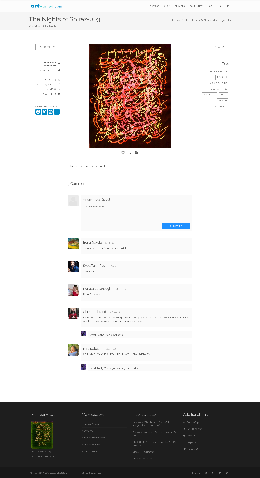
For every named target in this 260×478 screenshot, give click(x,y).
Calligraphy (220, 106)
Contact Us (191, 449)
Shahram (215, 89)
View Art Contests (142, 458)
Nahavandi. (209, 95)
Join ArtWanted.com (94, 437)
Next (219, 46)
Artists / (185, 20)
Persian (223, 101)
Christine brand (94, 312)
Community (196, 6)
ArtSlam (63, 473)
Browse (154, 6)
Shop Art (88, 430)
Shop (167, 6)
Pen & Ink (222, 77)
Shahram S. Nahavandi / (204, 20)
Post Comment (176, 226)
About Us (190, 435)
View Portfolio (48, 70)
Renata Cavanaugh (97, 289)
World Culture (218, 83)
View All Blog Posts (143, 452)
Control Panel (91, 451)
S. (226, 89)
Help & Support (192, 442)
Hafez (223, 95)
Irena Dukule (92, 242)
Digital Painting (218, 71)
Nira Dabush (92, 349)
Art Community (92, 444)
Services (180, 6)
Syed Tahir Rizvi (94, 265)
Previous (47, 46)
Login (211, 6)
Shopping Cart (192, 429)
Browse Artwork (92, 424)
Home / (176, 20)
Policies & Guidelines (91, 473)
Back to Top (191, 422)
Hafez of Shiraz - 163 (41, 451)
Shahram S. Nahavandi (44, 25)
